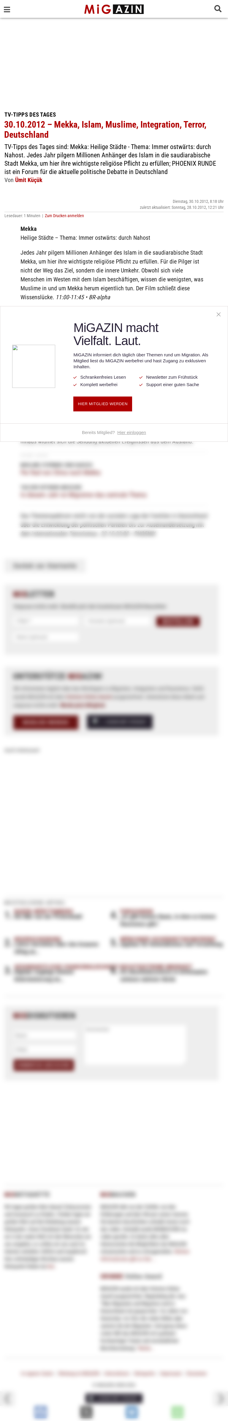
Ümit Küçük (28, 180)
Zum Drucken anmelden (64, 215)
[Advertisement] (113, 62)
